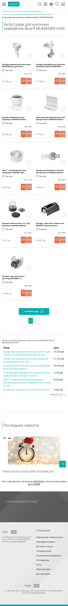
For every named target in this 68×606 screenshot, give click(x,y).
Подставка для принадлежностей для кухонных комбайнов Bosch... (50, 118)
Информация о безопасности (49, 537)
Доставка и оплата (44, 546)
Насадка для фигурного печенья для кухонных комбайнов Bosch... (50, 171)
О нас (38, 564)
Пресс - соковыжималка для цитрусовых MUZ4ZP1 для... (14, 171)
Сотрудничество (43, 551)
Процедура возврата (45, 541)
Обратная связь (43, 569)
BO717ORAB (34, 484)
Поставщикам (42, 560)
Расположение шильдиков (48, 555)
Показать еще (58, 394)
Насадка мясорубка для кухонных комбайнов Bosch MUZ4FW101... (50, 65)
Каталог (14, 4)
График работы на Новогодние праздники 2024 (27, 471)
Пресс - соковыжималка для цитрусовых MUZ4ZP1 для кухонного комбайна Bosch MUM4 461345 (27, 382)
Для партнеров (43, 574)
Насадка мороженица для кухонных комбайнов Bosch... (14, 118)
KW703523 (38, 481)
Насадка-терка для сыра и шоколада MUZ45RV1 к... (13, 277)
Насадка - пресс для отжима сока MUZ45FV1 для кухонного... (50, 224)
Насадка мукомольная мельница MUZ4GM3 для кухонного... (16, 65)
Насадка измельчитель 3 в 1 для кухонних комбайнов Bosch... (16, 224)
